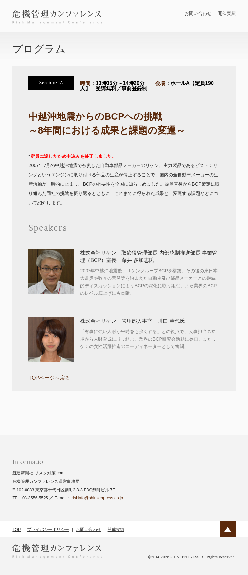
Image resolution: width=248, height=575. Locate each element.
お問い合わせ (198, 13)
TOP (16, 529)
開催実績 (227, 13)
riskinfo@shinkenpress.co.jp (97, 497)
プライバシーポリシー (48, 529)
